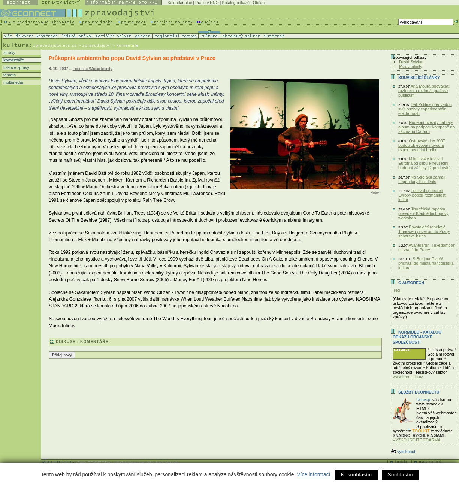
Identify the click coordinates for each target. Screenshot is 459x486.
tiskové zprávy (15, 67)
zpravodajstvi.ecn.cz (55, 45)
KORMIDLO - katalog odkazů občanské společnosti (417, 337)
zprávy (8, 52)
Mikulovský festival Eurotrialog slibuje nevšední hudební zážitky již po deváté (424, 163)
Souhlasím (400, 474)
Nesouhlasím (356, 474)
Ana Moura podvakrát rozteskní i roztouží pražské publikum (424, 90)
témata (9, 75)
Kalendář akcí (179, 2)
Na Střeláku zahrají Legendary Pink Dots (422, 179)
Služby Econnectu (418, 392)
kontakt (401, 462)
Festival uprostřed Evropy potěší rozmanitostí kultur (422, 195)
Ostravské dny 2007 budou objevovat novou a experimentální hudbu (421, 145)
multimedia (12, 82)
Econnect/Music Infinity (92, 69)
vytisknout (403, 451)
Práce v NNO (207, 2)
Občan (259, 2)
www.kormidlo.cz (408, 376)
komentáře (13, 60)
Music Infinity (410, 66)
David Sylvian (411, 62)
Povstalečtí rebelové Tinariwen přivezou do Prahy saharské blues (424, 231)
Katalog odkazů (236, 2)
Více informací (313, 474)
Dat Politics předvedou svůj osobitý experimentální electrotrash (425, 109)
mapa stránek (430, 462)
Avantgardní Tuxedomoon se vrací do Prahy (426, 247)
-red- (397, 290)
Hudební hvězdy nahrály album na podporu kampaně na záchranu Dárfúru (426, 127)
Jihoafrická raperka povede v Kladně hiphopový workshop (423, 213)
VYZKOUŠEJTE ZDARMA (417, 440)
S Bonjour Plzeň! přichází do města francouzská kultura (426, 263)
